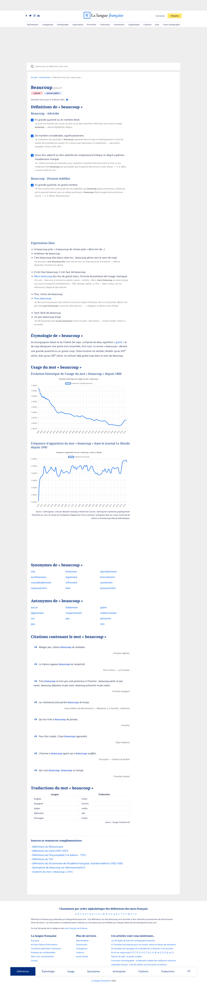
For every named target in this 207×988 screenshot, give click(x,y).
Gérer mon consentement (42, 952)
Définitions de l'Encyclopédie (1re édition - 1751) (59, 849)
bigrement (70, 571)
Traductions (167, 971)
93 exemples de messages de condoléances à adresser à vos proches (142, 944)
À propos (35, 936)
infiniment (70, 577)
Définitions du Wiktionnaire (47, 841)
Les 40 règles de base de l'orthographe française (133, 936)
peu (33, 618)
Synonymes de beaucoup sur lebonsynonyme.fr (58, 862)
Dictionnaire (32, 14)
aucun (34, 602)
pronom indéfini (53, 84)
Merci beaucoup (43, 267)
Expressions (77, 14)
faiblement (71, 602)
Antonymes (119, 971)
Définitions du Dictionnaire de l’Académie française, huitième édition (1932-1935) (77, 858)
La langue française (100, 976)
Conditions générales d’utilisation (46, 944)
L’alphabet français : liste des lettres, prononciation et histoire (139, 960)
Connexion (160, 5)
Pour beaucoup (42, 289)
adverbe (37, 84)
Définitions (23, 971)
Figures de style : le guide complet (126, 952)
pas (67, 613)
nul (32, 613)
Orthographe (63, 14)
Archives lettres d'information (44, 940)
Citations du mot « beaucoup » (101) (52, 866)
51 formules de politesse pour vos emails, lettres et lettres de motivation (143, 940)
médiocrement (106, 607)
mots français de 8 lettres (76, 924)
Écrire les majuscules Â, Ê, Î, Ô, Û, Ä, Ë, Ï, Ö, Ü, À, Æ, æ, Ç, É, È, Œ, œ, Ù (142, 948)
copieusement (39, 582)
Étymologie (48, 971)
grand (119, 333)
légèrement (37, 607)
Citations (147, 14)
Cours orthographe (171, 14)
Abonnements (82, 936)
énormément (105, 571)
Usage (70, 971)
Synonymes (93, 971)
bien (67, 582)
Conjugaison (47, 14)
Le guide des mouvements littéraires (127, 964)
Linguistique (134, 14)
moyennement (73, 607)
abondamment (106, 566)
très (33, 566)
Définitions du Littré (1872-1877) (50, 845)
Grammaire (119, 14)
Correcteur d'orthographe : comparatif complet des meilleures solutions (143, 956)
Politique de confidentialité (43, 948)
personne (103, 613)
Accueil (34, 68)
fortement (70, 566)
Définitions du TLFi (42, 854)
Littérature (105, 14)
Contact (34, 956)
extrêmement (38, 571)
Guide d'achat (82, 952)
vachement (104, 577)
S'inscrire (175, 5)
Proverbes (91, 14)
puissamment (106, 582)
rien (100, 618)
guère (101, 602)
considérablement (41, 577)
